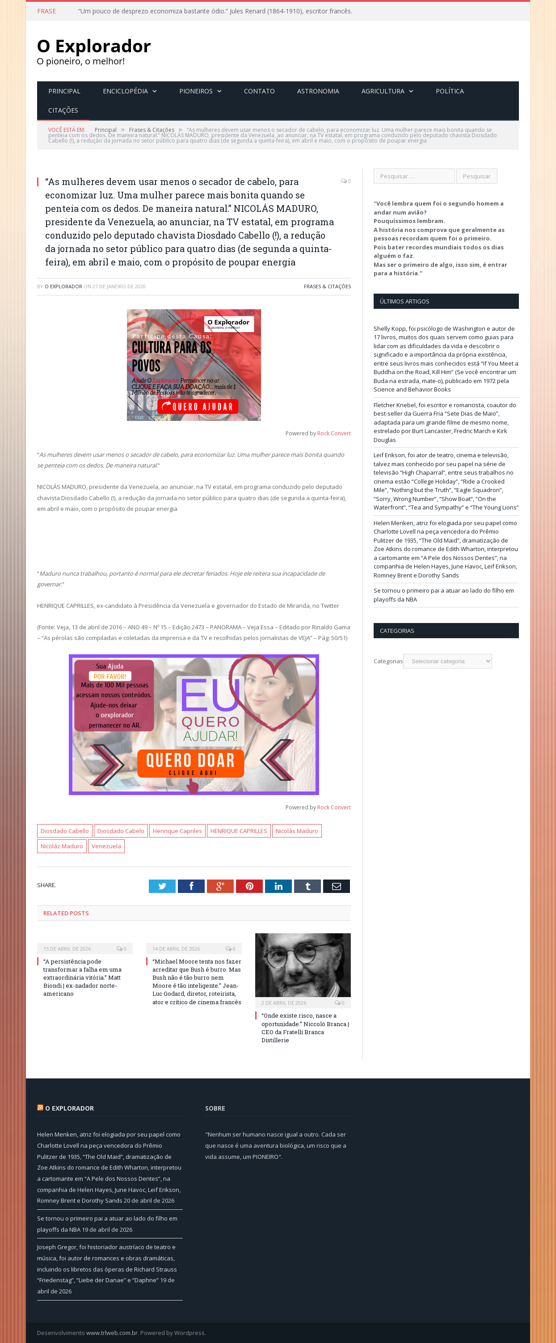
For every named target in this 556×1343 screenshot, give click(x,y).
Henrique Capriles (177, 830)
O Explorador (63, 285)
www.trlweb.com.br (112, 1332)
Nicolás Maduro (297, 830)
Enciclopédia (125, 90)
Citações (63, 109)
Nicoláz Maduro (62, 846)
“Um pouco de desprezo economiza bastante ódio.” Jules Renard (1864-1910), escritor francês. (215, 11)
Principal (64, 90)
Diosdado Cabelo (120, 830)
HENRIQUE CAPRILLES (239, 830)
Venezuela (106, 846)
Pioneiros (196, 90)
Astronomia (318, 90)
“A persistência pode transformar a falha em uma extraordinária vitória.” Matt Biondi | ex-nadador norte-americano (82, 977)
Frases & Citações (327, 285)
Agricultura (383, 90)
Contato (259, 90)
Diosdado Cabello (65, 830)
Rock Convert (334, 433)
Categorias (388, 661)
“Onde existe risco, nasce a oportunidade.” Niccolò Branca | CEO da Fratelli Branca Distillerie (305, 1027)
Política (450, 90)
